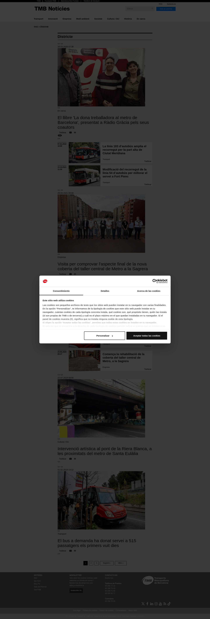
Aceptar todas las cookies (146, 335)
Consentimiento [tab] (61, 291)
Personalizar (104, 335)
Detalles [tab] (105, 291)
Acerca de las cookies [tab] (148, 291)
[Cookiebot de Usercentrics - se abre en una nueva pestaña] (154, 281)
